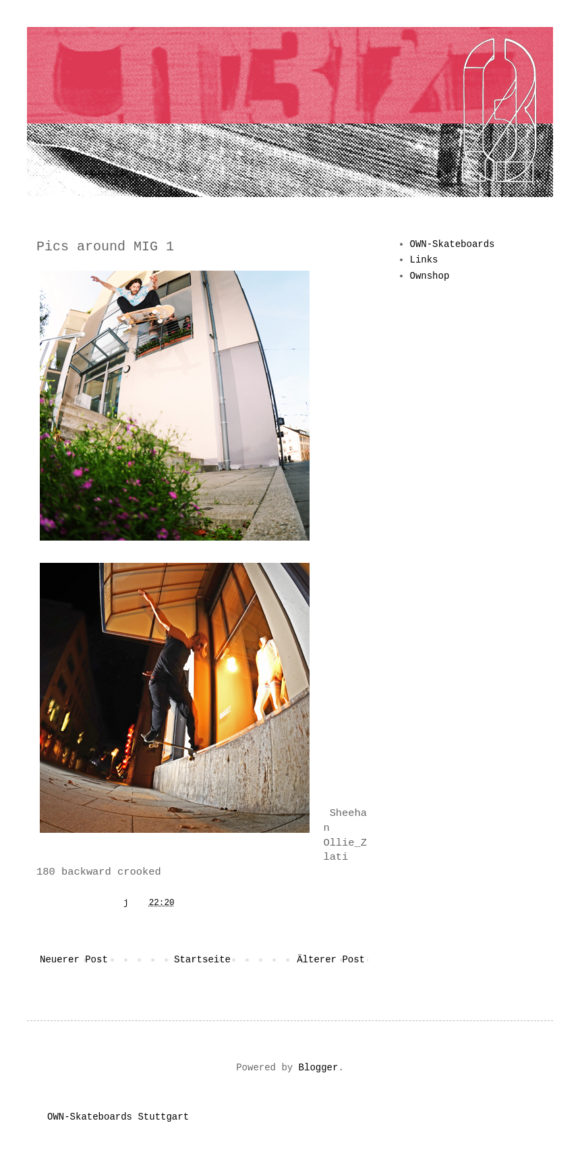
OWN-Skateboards (452, 244)
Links (424, 259)
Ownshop (430, 276)
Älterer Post (331, 959)
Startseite (202, 959)
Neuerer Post (74, 959)
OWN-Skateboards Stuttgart (118, 1117)
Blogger (319, 1067)
